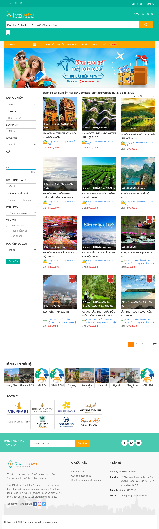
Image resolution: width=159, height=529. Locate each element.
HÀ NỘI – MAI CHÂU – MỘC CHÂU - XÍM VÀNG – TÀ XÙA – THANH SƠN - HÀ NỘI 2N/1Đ (58, 196)
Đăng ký (150, 3)
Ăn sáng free (17, 225)
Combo (112, 44)
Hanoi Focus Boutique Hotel (147, 386)
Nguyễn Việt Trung (57, 386)
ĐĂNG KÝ (82, 443)
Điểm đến (13, 25)
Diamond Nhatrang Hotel (102, 386)
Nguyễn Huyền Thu (117, 386)
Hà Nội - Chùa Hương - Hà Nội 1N (136, 254)
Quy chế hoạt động (81, 476)
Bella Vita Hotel (87, 386)
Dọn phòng (17, 236)
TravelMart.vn (30, 522)
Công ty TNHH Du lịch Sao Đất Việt (59, 143)
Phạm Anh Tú (27, 385)
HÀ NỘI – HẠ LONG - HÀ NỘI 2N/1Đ (135, 195)
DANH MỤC (10, 44)
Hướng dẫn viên (19, 230)
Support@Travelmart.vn (134, 496)
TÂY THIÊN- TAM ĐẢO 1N (56, 311)
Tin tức (60, 44)
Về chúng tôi (77, 472)
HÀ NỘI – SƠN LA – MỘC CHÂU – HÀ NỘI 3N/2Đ (98, 195)
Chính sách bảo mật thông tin (86, 480)
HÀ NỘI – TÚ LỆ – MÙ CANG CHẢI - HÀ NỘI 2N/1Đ (138, 136)
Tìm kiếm (13, 261)
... (149, 344)
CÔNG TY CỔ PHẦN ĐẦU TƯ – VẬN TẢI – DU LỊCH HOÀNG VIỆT (138, 262)
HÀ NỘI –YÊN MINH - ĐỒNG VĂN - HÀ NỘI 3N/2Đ (99, 135)
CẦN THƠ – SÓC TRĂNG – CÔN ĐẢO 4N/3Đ (136, 313)
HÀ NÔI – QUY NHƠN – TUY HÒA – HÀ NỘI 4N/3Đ (60, 135)
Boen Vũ (42, 385)
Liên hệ (83, 44)
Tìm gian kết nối (98, 44)
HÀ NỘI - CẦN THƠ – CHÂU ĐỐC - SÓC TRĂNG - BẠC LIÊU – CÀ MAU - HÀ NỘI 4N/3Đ (98, 314)
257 (155, 344)
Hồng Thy (12, 385)
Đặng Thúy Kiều (132, 386)
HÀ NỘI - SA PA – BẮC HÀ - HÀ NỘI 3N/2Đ (58, 254)
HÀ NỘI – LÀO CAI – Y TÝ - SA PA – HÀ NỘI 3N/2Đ (98, 254)
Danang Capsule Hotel (72, 386)
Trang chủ (48, 44)
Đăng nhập (137, 3)
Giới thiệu (72, 44)
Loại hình (27, 25)
